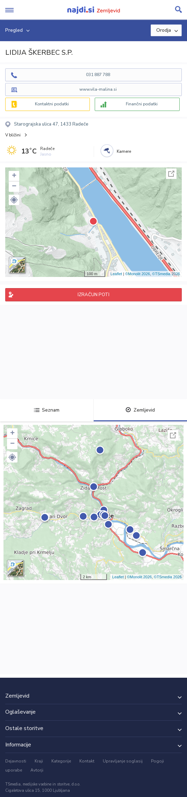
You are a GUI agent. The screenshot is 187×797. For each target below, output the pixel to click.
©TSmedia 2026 (166, 274)
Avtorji (36, 770)
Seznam (46, 410)
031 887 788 (98, 74)
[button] (14, 200)
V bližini (13, 135)
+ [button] (14, 176)
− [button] (14, 186)
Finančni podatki (142, 104)
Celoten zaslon (171, 173)
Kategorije (61, 761)
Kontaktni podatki (52, 104)
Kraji (39, 761)
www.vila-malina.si (98, 89)
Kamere (124, 151)
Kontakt (86, 761)
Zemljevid (140, 410)
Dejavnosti (15, 761)
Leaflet (116, 274)
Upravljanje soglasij (123, 761)
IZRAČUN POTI (93, 295)
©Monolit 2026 (137, 274)
